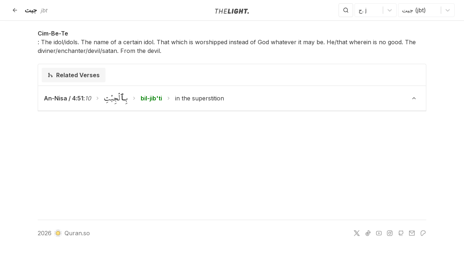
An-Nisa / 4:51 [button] (63, 98)
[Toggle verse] (414, 98)
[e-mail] (412, 233)
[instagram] (389, 233)
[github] (401, 233)
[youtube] (379, 233)
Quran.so (72, 233)
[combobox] (359, 10)
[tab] (73, 75)
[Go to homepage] (232, 10)
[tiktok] (368, 233)
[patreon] (423, 233)
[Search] (346, 10)
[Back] (15, 10)
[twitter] (356, 233)
